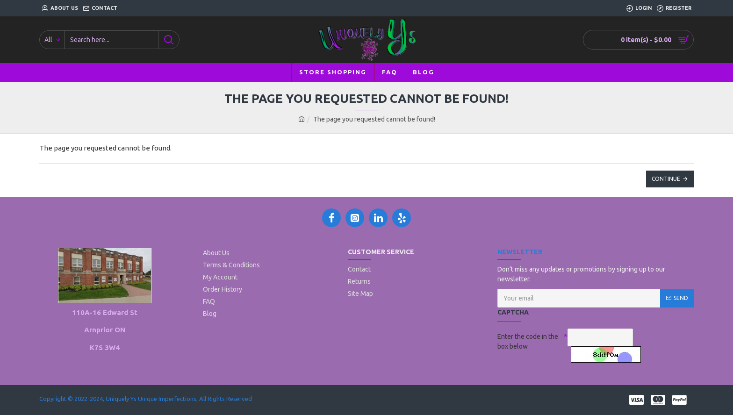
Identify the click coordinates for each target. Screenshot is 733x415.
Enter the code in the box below (527, 341)
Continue (666, 179)
